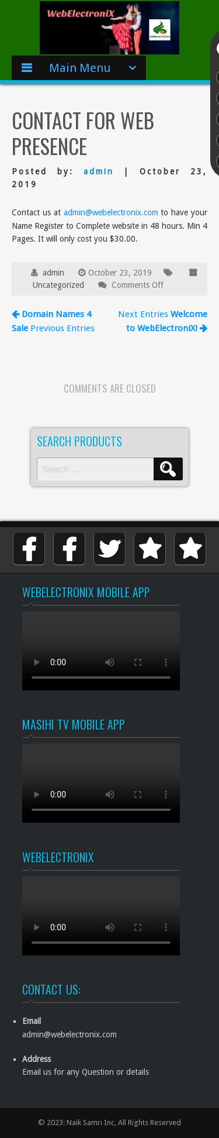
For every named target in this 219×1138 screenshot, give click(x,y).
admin (99, 171)
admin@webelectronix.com (111, 212)
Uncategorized (58, 285)
